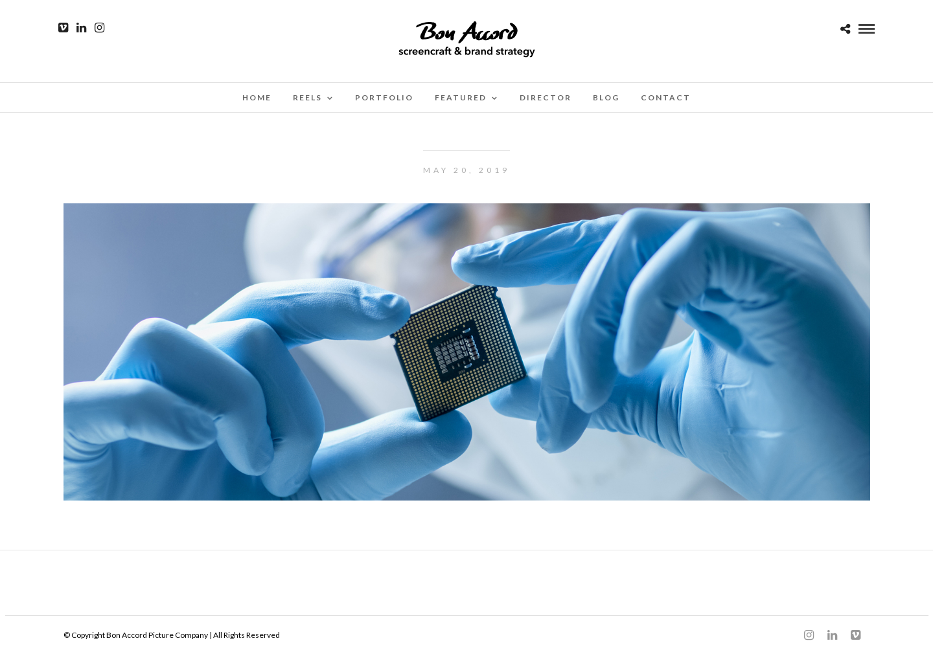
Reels (307, 97)
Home (256, 97)
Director (545, 97)
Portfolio (384, 97)
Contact (666, 97)
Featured (461, 97)
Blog (606, 97)
